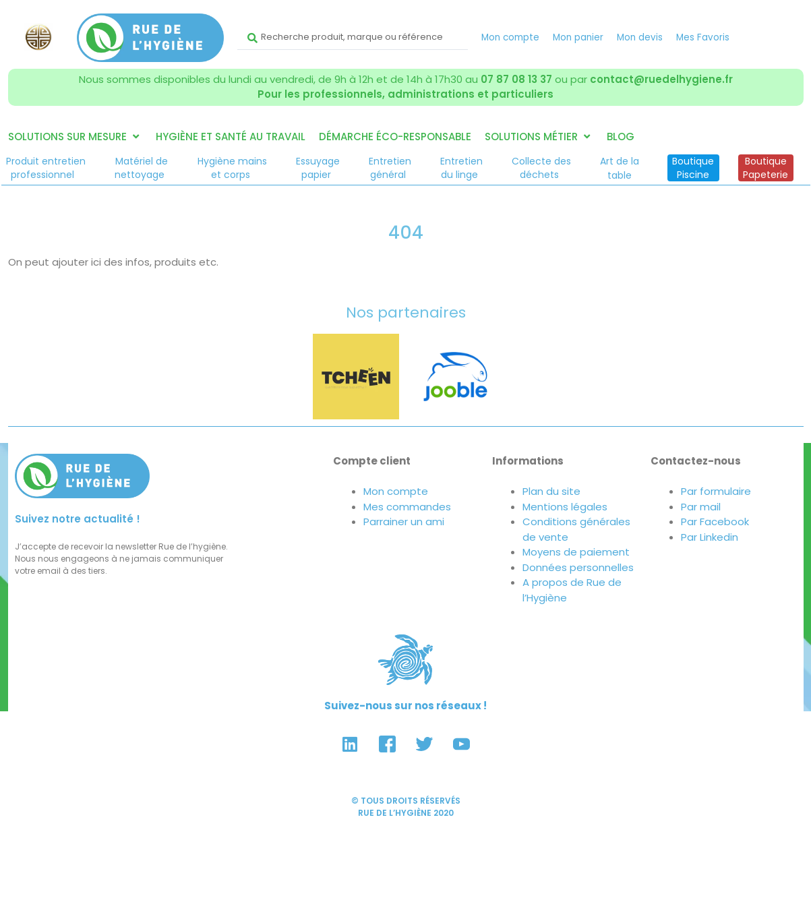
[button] (75, 137)
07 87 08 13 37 (516, 79)
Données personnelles (578, 567)
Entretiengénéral (390, 167)
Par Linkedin (709, 537)
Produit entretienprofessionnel (46, 167)
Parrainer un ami (403, 521)
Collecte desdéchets (541, 167)
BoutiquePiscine (693, 167)
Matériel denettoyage (141, 167)
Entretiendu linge (461, 167)
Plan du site (551, 491)
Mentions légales (564, 507)
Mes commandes (407, 507)
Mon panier (578, 37)
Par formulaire (716, 491)
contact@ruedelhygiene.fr (661, 79)
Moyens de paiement (576, 552)
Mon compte (510, 37)
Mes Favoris (702, 37)
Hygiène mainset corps (232, 167)
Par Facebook (715, 521)
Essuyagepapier (318, 167)
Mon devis (640, 37)
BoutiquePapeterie (765, 167)
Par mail (701, 507)
